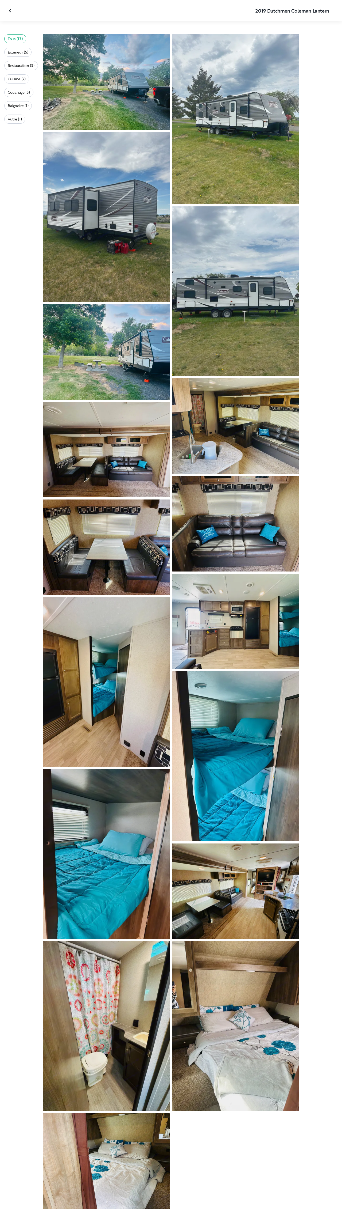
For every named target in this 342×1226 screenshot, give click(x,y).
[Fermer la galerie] (10, 10)
